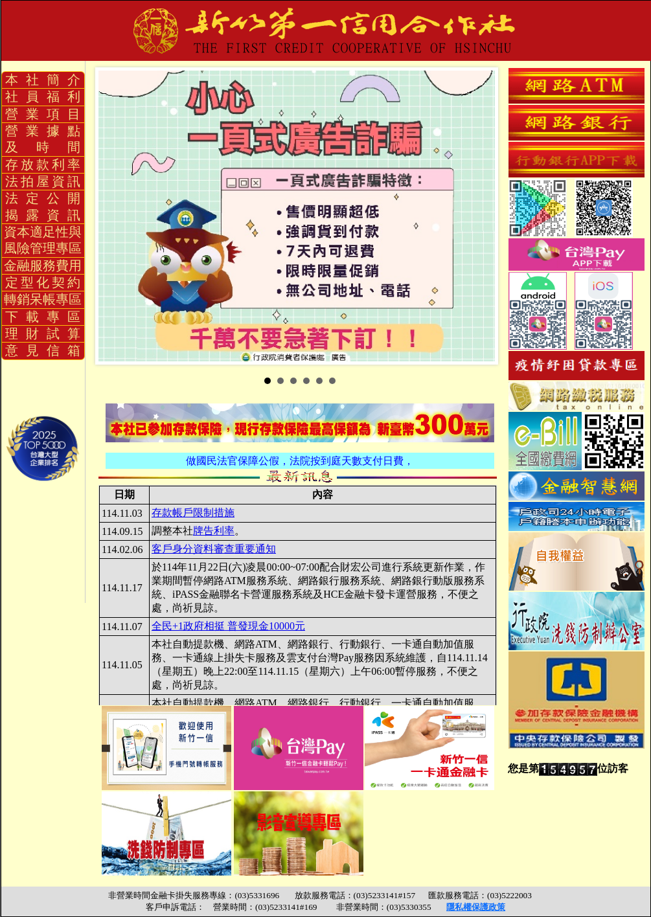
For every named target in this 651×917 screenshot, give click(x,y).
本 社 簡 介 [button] (42, 80)
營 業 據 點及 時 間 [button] (42, 139)
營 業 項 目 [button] (42, 114)
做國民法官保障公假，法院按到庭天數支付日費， (300, 460)
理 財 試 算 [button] (42, 333)
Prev (115, 216)
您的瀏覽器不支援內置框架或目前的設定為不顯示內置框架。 (297, 595)
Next (484, 216)
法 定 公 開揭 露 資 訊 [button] (42, 206)
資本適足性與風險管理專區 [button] (43, 240)
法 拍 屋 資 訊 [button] (42, 181)
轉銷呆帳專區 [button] (43, 299)
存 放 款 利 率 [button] (42, 164)
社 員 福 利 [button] (42, 96)
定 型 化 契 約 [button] (42, 282)
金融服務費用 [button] (43, 265)
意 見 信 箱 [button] (42, 350)
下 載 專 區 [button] (42, 317)
